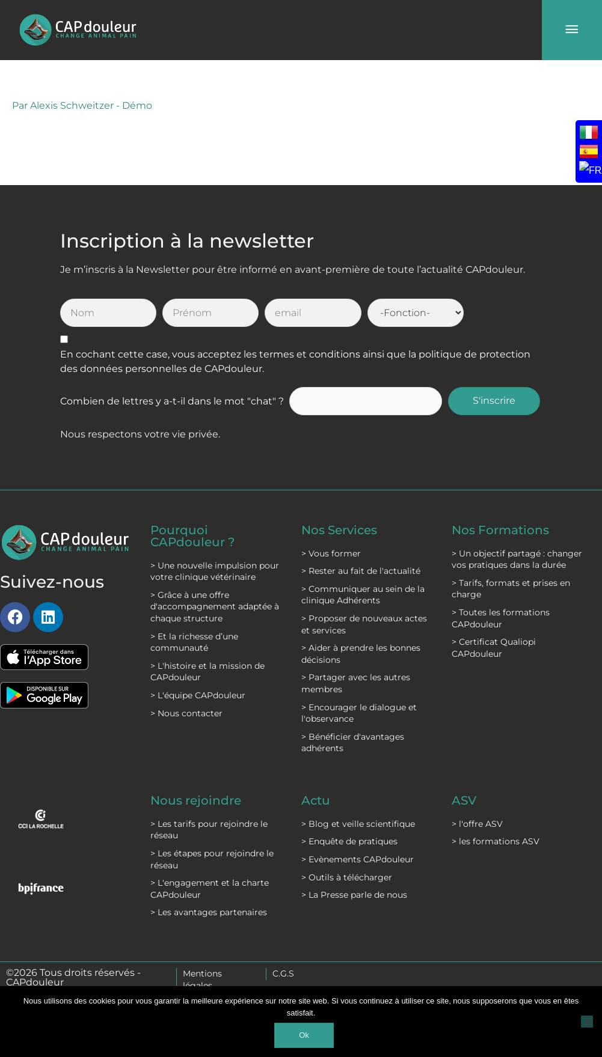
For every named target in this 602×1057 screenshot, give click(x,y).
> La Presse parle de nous (354, 894)
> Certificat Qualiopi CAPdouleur (494, 647)
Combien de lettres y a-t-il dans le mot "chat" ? (172, 401)
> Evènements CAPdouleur (357, 859)
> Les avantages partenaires (208, 912)
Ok (304, 1035)
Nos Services (339, 530)
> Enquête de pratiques (349, 841)
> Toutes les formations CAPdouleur (501, 618)
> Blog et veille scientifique (358, 823)
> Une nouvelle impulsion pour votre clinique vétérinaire (214, 571)
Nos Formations (500, 530)
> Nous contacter (186, 713)
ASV (464, 800)
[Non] (587, 1022)
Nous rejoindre (195, 800)
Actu (315, 800)
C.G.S (283, 973)
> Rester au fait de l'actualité (360, 570)
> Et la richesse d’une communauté (194, 642)
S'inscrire (494, 400)
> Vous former (331, 553)
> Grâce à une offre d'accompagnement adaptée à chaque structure (214, 606)
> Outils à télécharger (346, 877)
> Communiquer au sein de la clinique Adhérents (363, 594)
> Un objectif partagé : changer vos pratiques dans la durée (517, 559)
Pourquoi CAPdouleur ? (192, 536)
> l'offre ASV (477, 823)
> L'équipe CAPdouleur (197, 695)
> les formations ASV (495, 841)
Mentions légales (202, 979)
